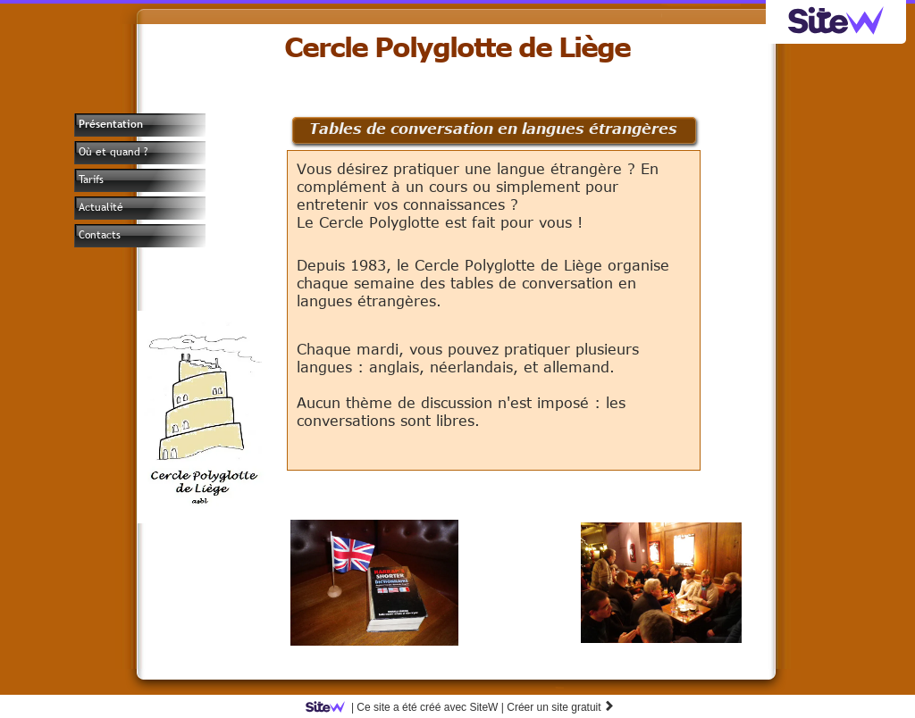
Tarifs (91, 179)
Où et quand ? (113, 152)
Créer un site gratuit (561, 707)
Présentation (111, 124)
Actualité (101, 207)
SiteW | (408, 707)
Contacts (100, 235)
